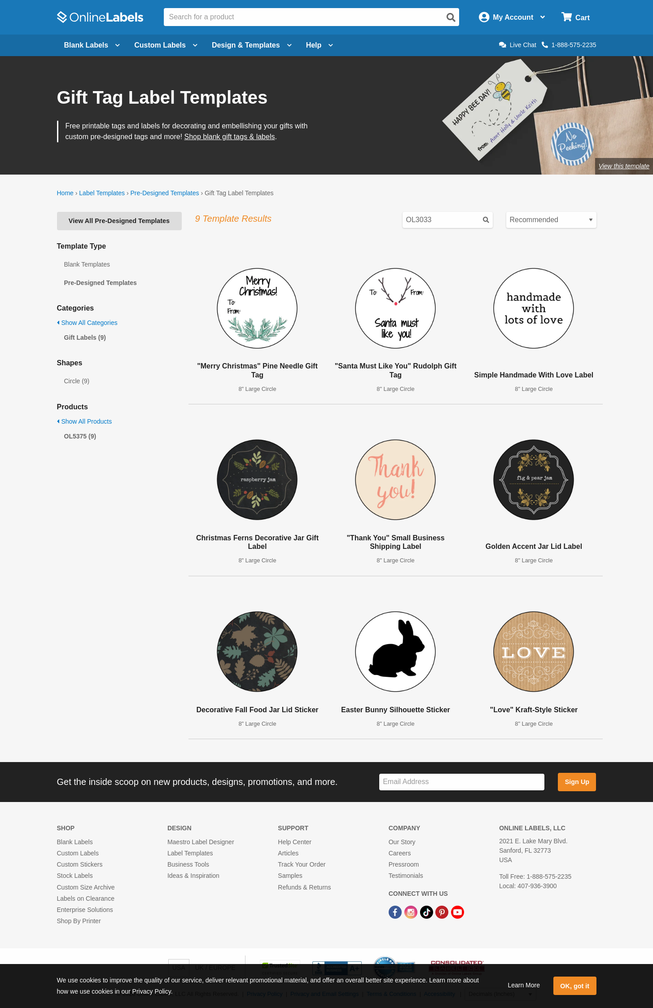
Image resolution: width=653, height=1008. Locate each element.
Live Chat (517, 45)
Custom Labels (78, 853)
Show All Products (84, 421)
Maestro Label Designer (200, 842)
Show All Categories (87, 322)
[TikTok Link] (427, 911)
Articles (288, 853)
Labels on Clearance (85, 898)
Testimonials (406, 875)
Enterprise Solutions (85, 909)
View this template (624, 166)
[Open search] (451, 17)
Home (65, 193)
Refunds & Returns (304, 887)
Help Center (294, 842)
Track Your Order (301, 864)
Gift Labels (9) (85, 337)
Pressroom (404, 864)
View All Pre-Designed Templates (119, 220)
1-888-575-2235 (569, 44)
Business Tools (188, 864)
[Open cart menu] (575, 17)
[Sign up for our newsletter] (461, 782)
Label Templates (102, 193)
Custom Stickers (80, 864)
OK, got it (574, 986)
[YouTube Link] (457, 911)
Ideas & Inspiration (193, 875)
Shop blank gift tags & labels (229, 136)
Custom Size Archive (86, 887)
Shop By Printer (79, 921)
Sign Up (577, 781)
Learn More (524, 985)
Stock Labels (75, 875)
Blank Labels (75, 842)
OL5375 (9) (80, 436)
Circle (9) (77, 381)
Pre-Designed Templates (164, 193)
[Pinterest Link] (442, 911)
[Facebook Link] (396, 911)
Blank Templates (87, 264)
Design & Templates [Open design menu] (252, 45)
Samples (290, 875)
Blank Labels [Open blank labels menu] (92, 45)
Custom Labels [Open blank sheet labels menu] (165, 45)
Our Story (402, 842)
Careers (400, 853)
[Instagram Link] (411, 911)
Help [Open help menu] (319, 45)
